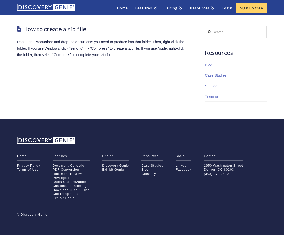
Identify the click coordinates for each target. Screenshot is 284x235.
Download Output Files (71, 190)
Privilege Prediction (69, 178)
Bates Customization (69, 182)
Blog (208, 65)
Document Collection (70, 165)
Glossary (148, 174)
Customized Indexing (70, 186)
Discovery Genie (115, 165)
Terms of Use (28, 169)
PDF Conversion (66, 169)
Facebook (183, 169)
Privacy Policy (28, 165)
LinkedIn (183, 165)
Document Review (67, 174)
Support (211, 86)
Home (21, 156)
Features (60, 156)
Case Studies (215, 75)
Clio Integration (65, 194)
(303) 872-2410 (216, 174)
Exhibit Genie (64, 198)
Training (211, 96)
